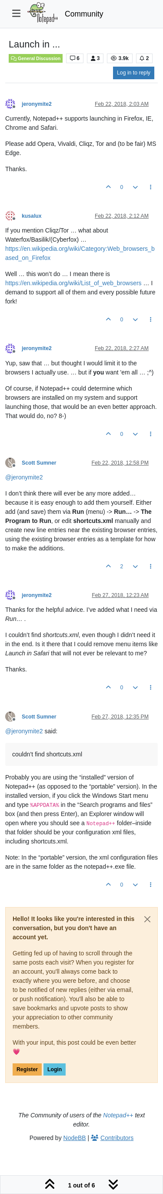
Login (54, 1069)
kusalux (32, 216)
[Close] (147, 919)
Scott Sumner (39, 463)
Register (27, 1069)
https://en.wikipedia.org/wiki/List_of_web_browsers (73, 283)
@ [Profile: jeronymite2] (24, 477)
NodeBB (74, 1137)
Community (84, 14)
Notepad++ (118, 1115)
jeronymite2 (37, 104)
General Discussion (35, 58)
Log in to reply (133, 73)
